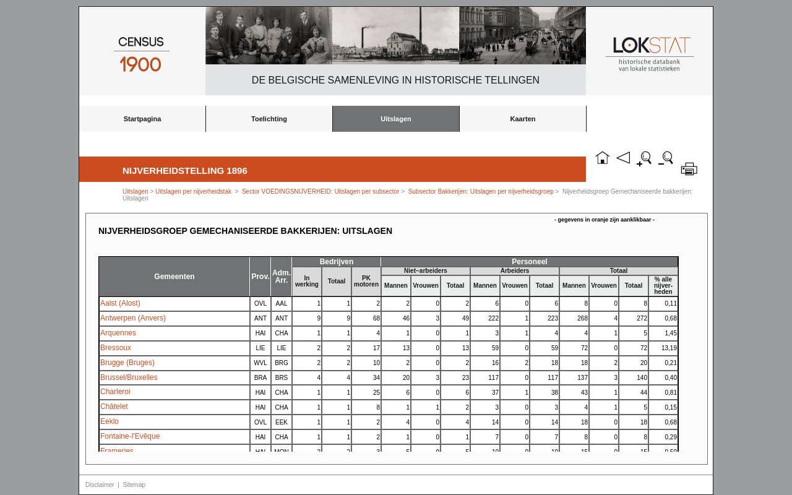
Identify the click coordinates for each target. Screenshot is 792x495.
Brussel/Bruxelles (129, 377)
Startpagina (142, 119)
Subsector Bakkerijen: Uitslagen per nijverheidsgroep (481, 191)
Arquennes (118, 333)
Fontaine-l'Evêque (130, 436)
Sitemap (134, 484)
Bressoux (115, 347)
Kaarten (523, 119)
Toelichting (269, 119)
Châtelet (114, 406)
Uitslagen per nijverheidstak (193, 191)
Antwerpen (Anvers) (133, 318)
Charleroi (115, 391)
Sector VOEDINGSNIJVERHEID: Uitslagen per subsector (321, 191)
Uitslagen (396, 119)
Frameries (117, 451)
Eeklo (109, 421)
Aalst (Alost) (120, 303)
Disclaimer (99, 484)
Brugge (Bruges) (127, 362)
